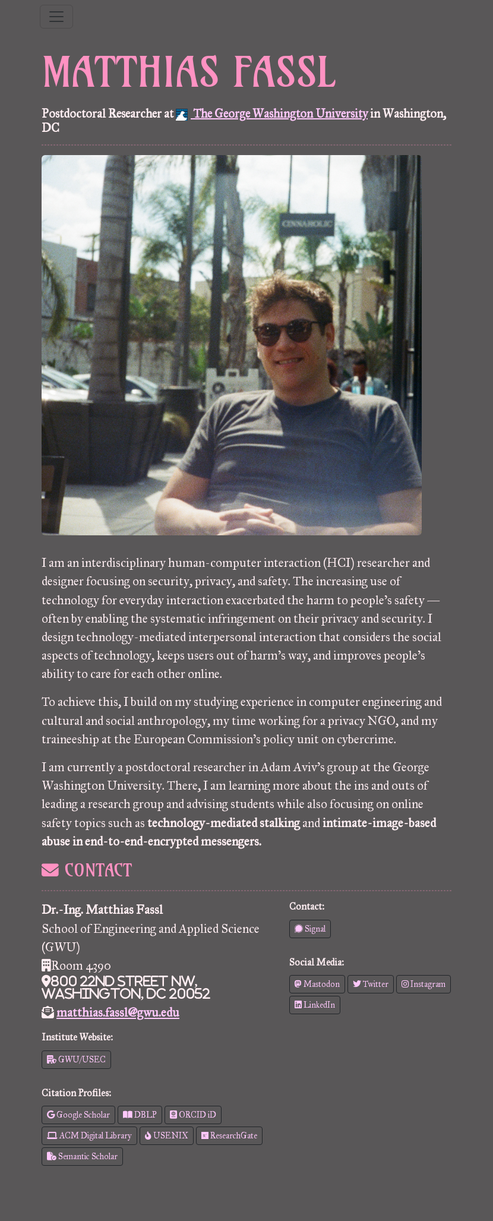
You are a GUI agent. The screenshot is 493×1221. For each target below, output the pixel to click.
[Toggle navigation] (56, 17)
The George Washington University (272, 113)
